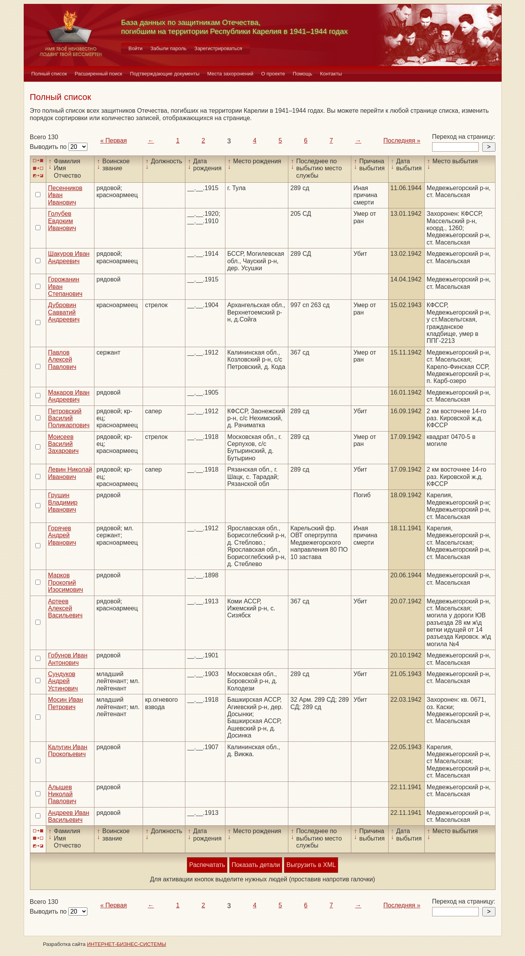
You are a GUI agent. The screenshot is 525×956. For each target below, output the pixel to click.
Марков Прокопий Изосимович (65, 582)
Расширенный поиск (98, 74)
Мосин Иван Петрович (65, 703)
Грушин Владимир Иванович (63, 502)
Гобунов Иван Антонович (68, 659)
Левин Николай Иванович (70, 473)
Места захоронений (230, 74)
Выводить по (49, 146)
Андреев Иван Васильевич (68, 816)
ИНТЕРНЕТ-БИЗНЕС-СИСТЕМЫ (126, 944)
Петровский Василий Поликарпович (69, 418)
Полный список (49, 74)
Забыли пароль (168, 48)
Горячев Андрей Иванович (62, 535)
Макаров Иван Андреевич (69, 396)
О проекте (273, 74)
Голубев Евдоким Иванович (62, 220)
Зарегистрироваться (218, 48)
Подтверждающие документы (165, 74)
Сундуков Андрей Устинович (63, 681)
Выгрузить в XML (311, 865)
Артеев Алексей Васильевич (65, 608)
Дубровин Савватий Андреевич (64, 312)
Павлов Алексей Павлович (62, 359)
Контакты (331, 74)
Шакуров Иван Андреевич (69, 257)
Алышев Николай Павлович (62, 794)
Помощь (302, 74)
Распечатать (207, 865)
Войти (136, 48)
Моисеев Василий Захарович (63, 443)
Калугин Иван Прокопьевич (67, 750)
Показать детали (256, 865)
